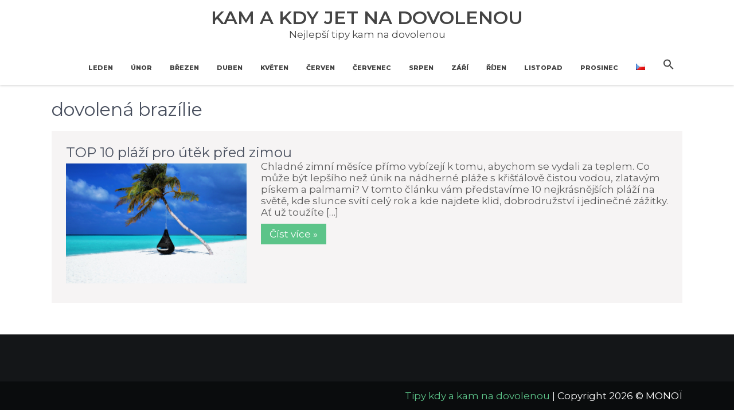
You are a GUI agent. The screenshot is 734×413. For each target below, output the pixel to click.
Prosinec (599, 68)
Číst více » (294, 234)
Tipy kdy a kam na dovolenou (477, 396)
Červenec (372, 68)
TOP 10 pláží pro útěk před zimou (179, 152)
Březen (184, 68)
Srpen (421, 68)
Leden (100, 68)
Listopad (543, 68)
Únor (141, 68)
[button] (668, 65)
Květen (274, 68)
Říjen (496, 68)
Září (459, 68)
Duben (230, 68)
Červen (320, 68)
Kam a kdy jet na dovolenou (367, 17)
